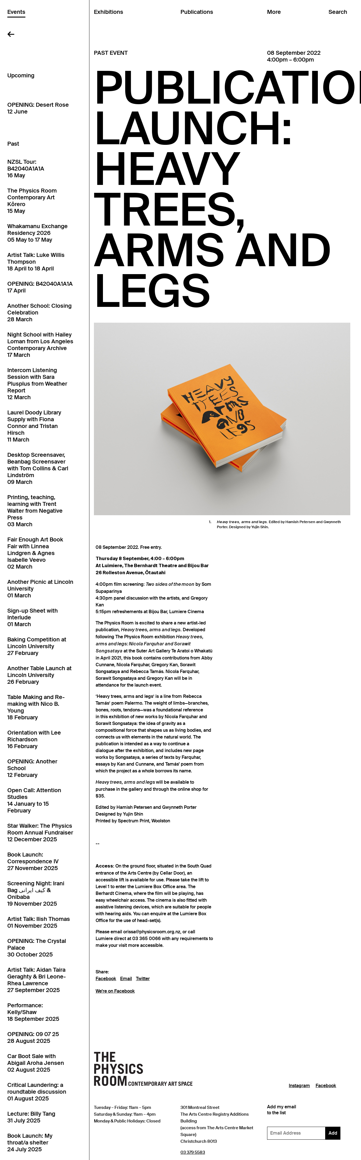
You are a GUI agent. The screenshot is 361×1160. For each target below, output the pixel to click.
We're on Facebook (115, 991)
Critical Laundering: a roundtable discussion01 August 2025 (36, 1092)
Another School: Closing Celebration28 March (39, 312)
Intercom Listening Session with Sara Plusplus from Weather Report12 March (37, 384)
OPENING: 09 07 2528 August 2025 (33, 1037)
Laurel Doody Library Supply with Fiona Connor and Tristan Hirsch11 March (34, 426)
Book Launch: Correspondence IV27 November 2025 (33, 861)
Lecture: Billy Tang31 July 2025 (31, 1117)
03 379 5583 (192, 1152)
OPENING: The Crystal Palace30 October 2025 (36, 948)
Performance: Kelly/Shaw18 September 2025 (33, 1012)
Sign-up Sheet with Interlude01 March (32, 617)
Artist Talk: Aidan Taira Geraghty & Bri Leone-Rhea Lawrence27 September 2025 (36, 979)
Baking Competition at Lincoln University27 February (36, 646)
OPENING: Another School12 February (32, 768)
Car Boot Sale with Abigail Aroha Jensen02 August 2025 (35, 1063)
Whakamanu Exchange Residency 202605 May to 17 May (37, 233)
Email (126, 979)
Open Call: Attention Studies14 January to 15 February (34, 800)
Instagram (299, 1086)
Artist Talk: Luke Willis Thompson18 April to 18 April (36, 262)
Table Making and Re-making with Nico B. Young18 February (36, 707)
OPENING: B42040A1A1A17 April (40, 287)
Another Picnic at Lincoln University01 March (40, 588)
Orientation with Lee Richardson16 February (34, 739)
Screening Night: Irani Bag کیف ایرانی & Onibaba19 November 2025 (35, 893)
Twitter (143, 979)
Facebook (106, 979)
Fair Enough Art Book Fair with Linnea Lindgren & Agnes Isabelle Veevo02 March (35, 553)
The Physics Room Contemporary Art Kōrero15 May (32, 200)
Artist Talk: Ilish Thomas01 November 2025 (38, 922)
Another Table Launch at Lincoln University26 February (39, 675)
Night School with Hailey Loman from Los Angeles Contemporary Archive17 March (40, 344)
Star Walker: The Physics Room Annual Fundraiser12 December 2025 (40, 832)
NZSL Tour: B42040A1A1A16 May (25, 168)
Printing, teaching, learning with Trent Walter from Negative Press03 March (35, 511)
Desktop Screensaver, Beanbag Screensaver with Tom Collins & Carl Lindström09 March (37, 468)
